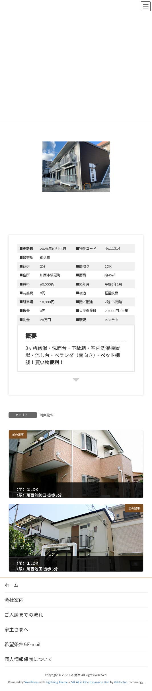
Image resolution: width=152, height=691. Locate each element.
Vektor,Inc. (121, 682)
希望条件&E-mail (22, 644)
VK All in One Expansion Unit (90, 682)
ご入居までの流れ (23, 615)
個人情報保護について (28, 659)
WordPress (31, 682)
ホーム (11, 585)
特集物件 (47, 415)
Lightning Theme (57, 682)
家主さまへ (16, 630)
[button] (76, 173)
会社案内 (14, 600)
